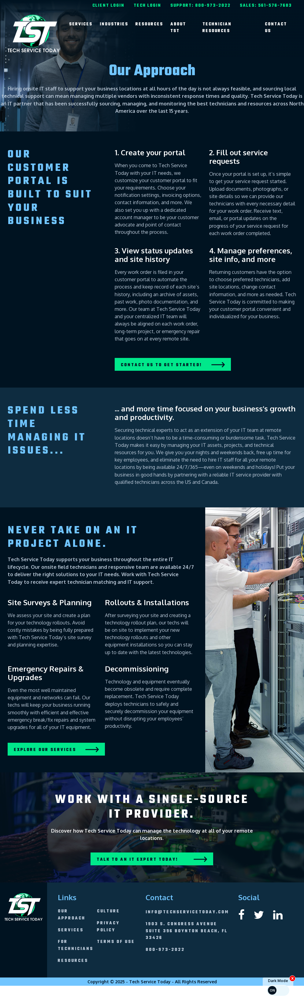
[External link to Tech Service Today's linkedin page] (278, 914)
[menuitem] (108, 5)
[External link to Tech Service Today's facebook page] (241, 914)
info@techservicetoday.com (187, 912)
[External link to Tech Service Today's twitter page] (259, 914)
